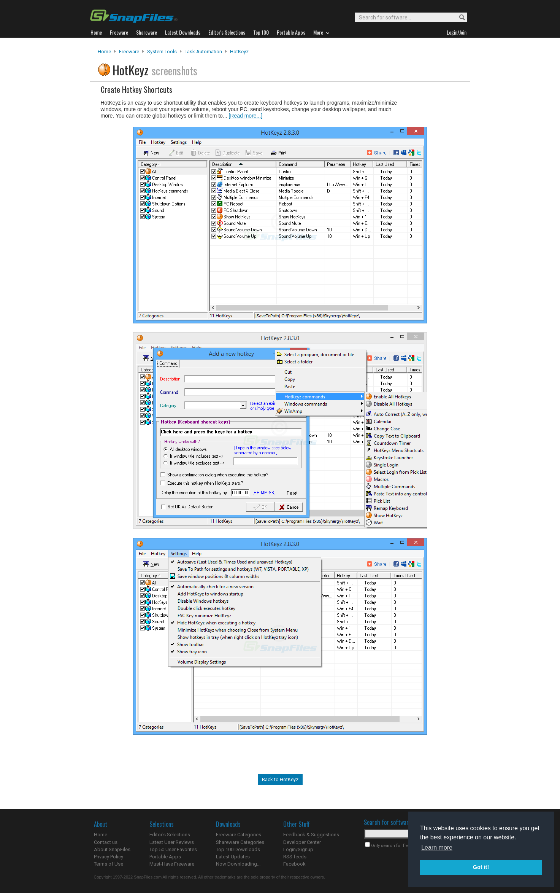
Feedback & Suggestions (311, 834)
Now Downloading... (238, 864)
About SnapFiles (112, 849)
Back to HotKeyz (280, 779)
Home (104, 51)
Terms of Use (108, 864)
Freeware (129, 51)
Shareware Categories (240, 842)
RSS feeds (294, 857)
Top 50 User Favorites (173, 849)
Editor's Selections (169, 834)
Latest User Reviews (171, 842)
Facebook (294, 864)
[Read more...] (245, 116)
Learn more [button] (436, 847)
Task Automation (203, 51)
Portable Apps (165, 857)
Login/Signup (298, 849)
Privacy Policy (108, 857)
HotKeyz (239, 51)
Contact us (105, 842)
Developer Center (302, 842)
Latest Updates (233, 857)
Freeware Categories (238, 834)
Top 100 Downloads (238, 849)
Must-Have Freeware (171, 864)
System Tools (162, 51)
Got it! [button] (481, 867)
